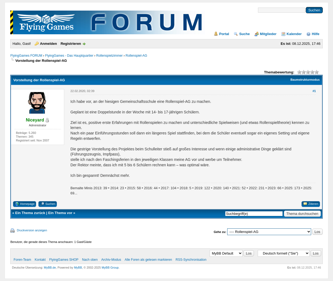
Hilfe (315, 34)
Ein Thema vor (60, 213)
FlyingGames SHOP (64, 260)
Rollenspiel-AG (136, 55)
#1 (314, 91)
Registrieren (70, 44)
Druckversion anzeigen (32, 230)
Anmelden (48, 44)
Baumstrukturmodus (305, 79)
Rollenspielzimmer (109, 55)
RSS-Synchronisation (191, 260)
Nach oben (90, 260)
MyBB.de (50, 267)
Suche (244, 34)
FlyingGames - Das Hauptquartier (69, 55)
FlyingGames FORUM (26, 55)
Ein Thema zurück (30, 213)
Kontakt (40, 260)
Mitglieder (268, 34)
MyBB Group (110, 267)
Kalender (294, 34)
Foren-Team (22, 260)
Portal (224, 34)
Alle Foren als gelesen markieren (148, 260)
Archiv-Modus (111, 260)
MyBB (78, 267)
